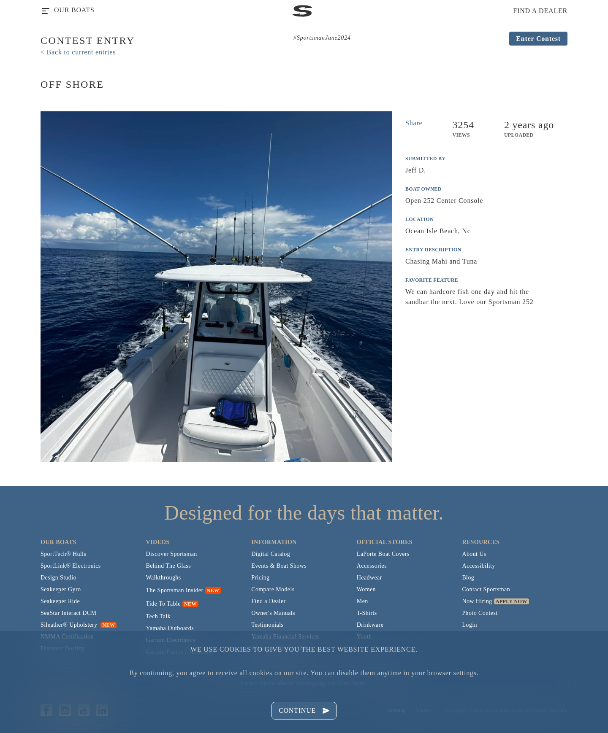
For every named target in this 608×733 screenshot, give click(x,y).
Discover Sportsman (171, 554)
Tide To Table (163, 604)
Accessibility (478, 566)
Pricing (260, 577)
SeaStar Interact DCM (68, 613)
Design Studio (58, 577)
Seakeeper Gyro (61, 589)
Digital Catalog (270, 554)
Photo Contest (479, 613)
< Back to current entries (78, 52)
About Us (474, 554)
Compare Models (272, 589)
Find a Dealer (268, 601)
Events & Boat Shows (279, 566)
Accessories (372, 566)
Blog (468, 577)
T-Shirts (367, 613)
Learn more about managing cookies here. (304, 683)
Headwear (369, 577)
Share (413, 123)
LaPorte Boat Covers (383, 554)
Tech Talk (158, 616)
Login (469, 625)
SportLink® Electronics (71, 566)
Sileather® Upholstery (79, 625)
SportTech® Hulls (63, 554)
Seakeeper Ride (60, 601)
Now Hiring (477, 601)
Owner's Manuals (273, 613)
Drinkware (370, 625)
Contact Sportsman (486, 589)
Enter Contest (538, 38)
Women (366, 589)
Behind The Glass (168, 566)
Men (362, 601)
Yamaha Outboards (170, 628)
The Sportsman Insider (175, 590)
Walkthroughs (163, 577)
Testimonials (267, 625)
